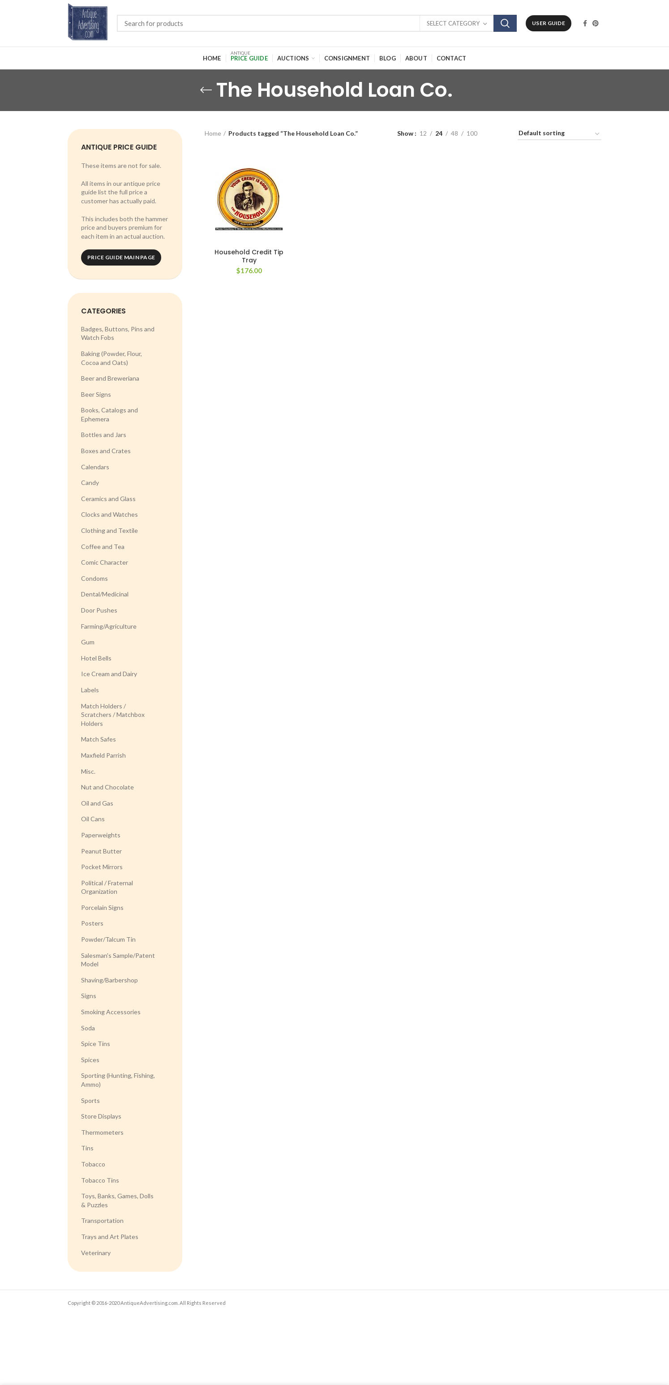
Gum (87, 642)
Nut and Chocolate (107, 787)
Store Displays (101, 1116)
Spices (90, 1059)
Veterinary (96, 1252)
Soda (88, 1028)
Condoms (94, 578)
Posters (92, 923)
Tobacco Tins (100, 1180)
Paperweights (100, 835)
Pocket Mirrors (102, 866)
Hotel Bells (96, 658)
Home (213, 133)
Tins (87, 1148)
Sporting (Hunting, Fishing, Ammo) (118, 1080)
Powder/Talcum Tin (108, 939)
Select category (453, 23)
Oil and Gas (97, 803)
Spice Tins (95, 1043)
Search (505, 23)
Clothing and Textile (109, 530)
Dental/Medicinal (105, 594)
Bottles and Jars (103, 434)
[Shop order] (559, 134)
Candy (90, 482)
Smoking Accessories (111, 1012)
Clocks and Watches (109, 514)
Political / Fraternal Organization (107, 887)
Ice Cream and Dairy (109, 673)
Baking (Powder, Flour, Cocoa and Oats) (111, 358)
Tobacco (93, 1164)
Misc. (88, 771)
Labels (90, 690)
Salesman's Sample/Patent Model (118, 960)
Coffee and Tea (102, 546)
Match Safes (98, 739)
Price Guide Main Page (121, 257)
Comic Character (104, 562)
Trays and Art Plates (109, 1236)
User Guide (548, 23)
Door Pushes (99, 610)
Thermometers (102, 1132)
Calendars (95, 467)
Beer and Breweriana (110, 378)
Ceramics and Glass (108, 498)
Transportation (102, 1220)
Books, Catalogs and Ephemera (109, 414)
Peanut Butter (101, 851)
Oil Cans (93, 819)
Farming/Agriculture (109, 626)
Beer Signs (96, 394)
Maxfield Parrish (103, 755)
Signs (88, 995)
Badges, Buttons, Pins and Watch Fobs (117, 333)
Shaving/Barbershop (109, 980)
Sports (90, 1100)
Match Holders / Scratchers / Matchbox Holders (113, 714)
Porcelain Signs (102, 907)
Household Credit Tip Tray (248, 256)
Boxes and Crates (106, 451)
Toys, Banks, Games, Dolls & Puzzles (117, 1200)
